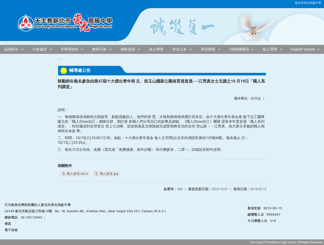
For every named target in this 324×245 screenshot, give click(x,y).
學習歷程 (208, 49)
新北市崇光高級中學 (308, 2)
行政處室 (40, 49)
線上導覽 (270, 49)
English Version (303, 49)
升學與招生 (70, 49)
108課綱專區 (239, 49)
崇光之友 (179, 49)
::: (59, 59)
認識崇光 (11, 49)
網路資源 (128, 49)
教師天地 (99, 49)
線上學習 (156, 49)
